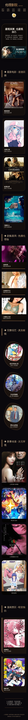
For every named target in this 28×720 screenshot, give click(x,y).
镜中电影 (3, 10)
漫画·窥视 (24, 10)
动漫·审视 (19, 10)
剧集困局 (8, 10)
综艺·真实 (13, 10)
